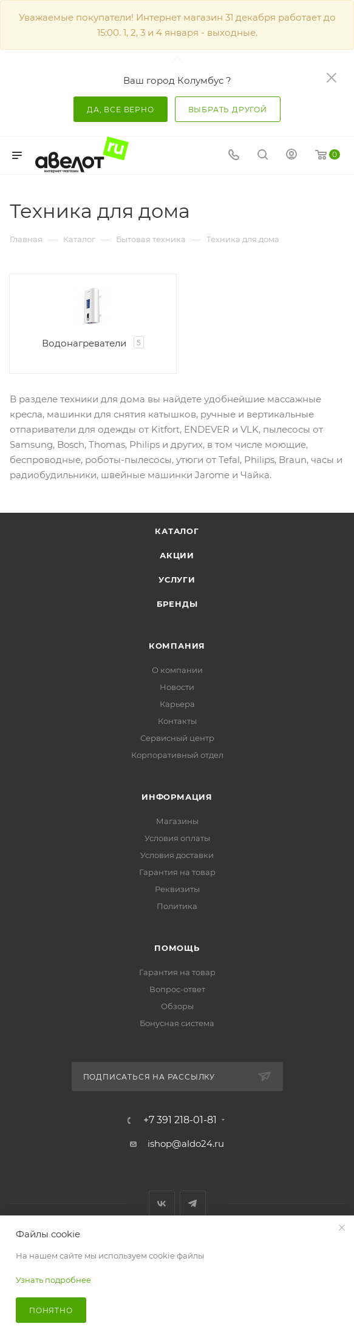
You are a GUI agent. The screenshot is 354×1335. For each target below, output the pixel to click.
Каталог (177, 531)
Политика (177, 906)
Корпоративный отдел (177, 755)
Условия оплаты (177, 838)
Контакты (177, 721)
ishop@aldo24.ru (186, 1143)
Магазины (177, 821)
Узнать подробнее (53, 1280)
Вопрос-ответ (177, 989)
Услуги (177, 579)
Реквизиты (177, 889)
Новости (177, 687)
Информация (177, 797)
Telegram (193, 1204)
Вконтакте (162, 1204)
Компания (177, 646)
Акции (177, 555)
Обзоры (177, 1006)
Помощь (177, 948)
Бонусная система (177, 1023)
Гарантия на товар (177, 872)
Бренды (177, 604)
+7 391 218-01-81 (180, 1120)
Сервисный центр (177, 738)
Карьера (177, 704)
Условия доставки (177, 855)
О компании (177, 670)
